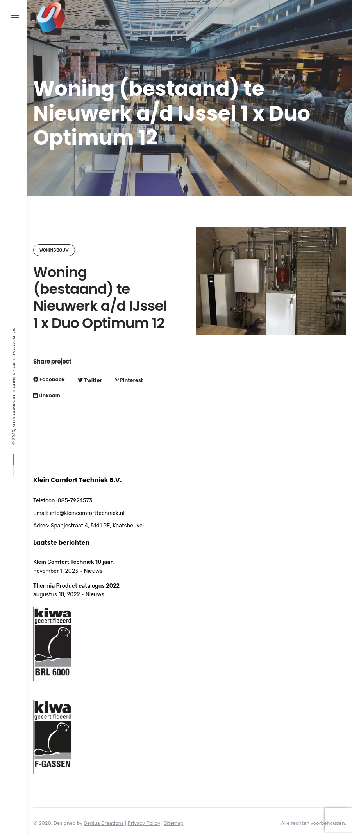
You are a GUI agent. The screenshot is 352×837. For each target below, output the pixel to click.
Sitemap (173, 823)
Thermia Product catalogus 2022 (76, 586)
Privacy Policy (144, 823)
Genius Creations (104, 823)
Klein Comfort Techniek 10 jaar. (73, 562)
